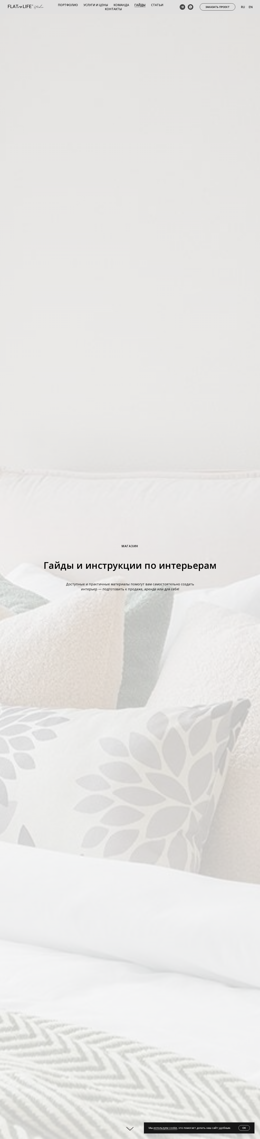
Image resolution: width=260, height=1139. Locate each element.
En (251, 7)
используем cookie (165, 1128)
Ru (243, 7)
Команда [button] (121, 5)
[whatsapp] (190, 7)
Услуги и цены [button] (95, 5)
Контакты (113, 9)
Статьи (157, 5)
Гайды (140, 5)
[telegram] (182, 7)
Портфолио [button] (68, 5)
